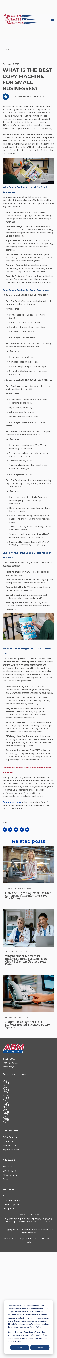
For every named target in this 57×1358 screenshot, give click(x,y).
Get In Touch (9, 1171)
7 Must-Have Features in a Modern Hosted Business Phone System (27, 1024)
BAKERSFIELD (12, 1219)
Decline (40, 1347)
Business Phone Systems (16, 952)
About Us (7, 1167)
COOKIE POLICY (31, 1238)
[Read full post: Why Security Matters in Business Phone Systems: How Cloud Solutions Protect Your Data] (28, 928)
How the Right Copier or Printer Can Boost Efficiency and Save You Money (28, 895)
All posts (8, 49)
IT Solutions (8, 1141)
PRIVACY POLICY (12, 1238)
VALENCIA (45, 1221)
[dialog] (28, 1327)
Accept (20, 1347)
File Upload (8, 1209)
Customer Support (12, 1200)
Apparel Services (11, 1150)
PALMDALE (32, 1221)
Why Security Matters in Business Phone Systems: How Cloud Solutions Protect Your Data (26, 960)
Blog (5, 1196)
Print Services (9, 1145)
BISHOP (26, 1219)
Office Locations (10, 1175)
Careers (6, 1179)
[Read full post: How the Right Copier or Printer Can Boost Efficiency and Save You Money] (28, 864)
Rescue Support (11, 1204)
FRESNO (36, 1219)
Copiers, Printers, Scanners (18, 888)
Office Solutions (10, 1137)
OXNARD (20, 1221)
